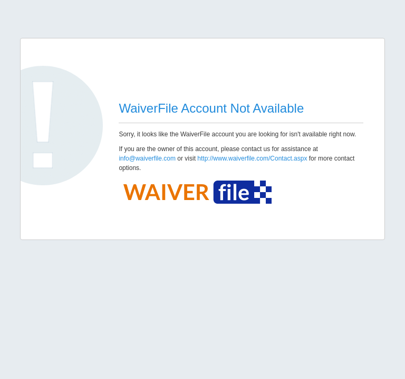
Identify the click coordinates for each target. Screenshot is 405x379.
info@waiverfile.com (147, 158)
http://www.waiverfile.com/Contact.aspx (252, 158)
